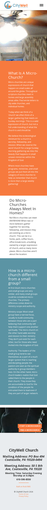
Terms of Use (23, 494)
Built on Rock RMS (23, 486)
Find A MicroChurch (29, 430)
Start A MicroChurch (29, 426)
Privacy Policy (23, 496)
